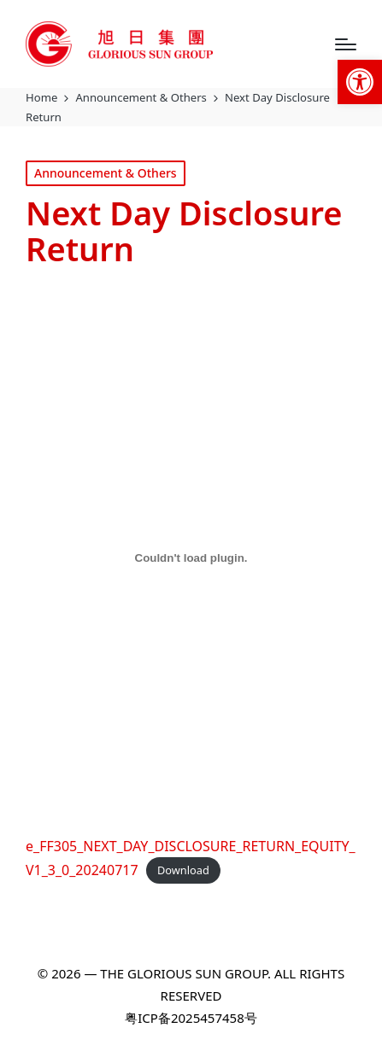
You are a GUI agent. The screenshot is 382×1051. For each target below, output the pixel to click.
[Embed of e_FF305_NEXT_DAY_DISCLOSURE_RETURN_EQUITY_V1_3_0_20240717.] (191, 557)
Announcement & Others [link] (105, 173)
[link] (360, 82)
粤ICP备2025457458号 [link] (190, 1017)
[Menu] (345, 44)
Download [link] (183, 871)
